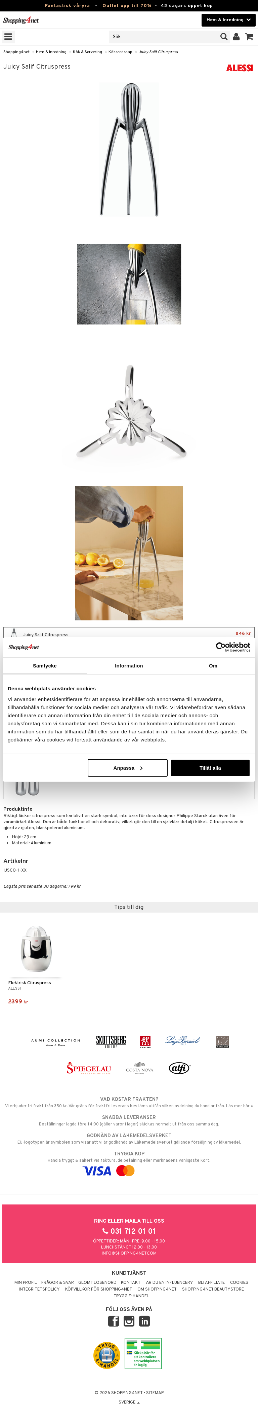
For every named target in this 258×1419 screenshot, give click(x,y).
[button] (249, 37)
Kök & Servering (87, 52)
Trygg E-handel (131, 1296)
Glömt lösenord (97, 1283)
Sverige (129, 1402)
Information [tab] (129, 665)
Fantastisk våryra (67, 6)
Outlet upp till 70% (127, 6)
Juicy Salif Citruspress (158, 52)
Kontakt (130, 1283)
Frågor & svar (57, 1283)
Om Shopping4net (157, 1289)
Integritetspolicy (39, 1289)
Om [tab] (213, 665)
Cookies (239, 1283)
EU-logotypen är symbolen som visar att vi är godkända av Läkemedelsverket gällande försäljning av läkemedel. (129, 1139)
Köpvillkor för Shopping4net (98, 1289)
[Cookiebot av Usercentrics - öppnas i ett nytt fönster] (220, 647)
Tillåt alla (210, 767)
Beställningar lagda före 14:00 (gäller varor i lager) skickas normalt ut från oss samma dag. (129, 1120)
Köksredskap (120, 52)
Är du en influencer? (169, 1283)
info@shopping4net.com (129, 1253)
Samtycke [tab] (45, 665)
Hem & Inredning (51, 52)
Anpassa (128, 767)
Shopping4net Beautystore (213, 1289)
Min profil (25, 1283)
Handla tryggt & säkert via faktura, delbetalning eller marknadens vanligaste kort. (129, 1162)
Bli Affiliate (211, 1283)
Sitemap (155, 1393)
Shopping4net (16, 52)
